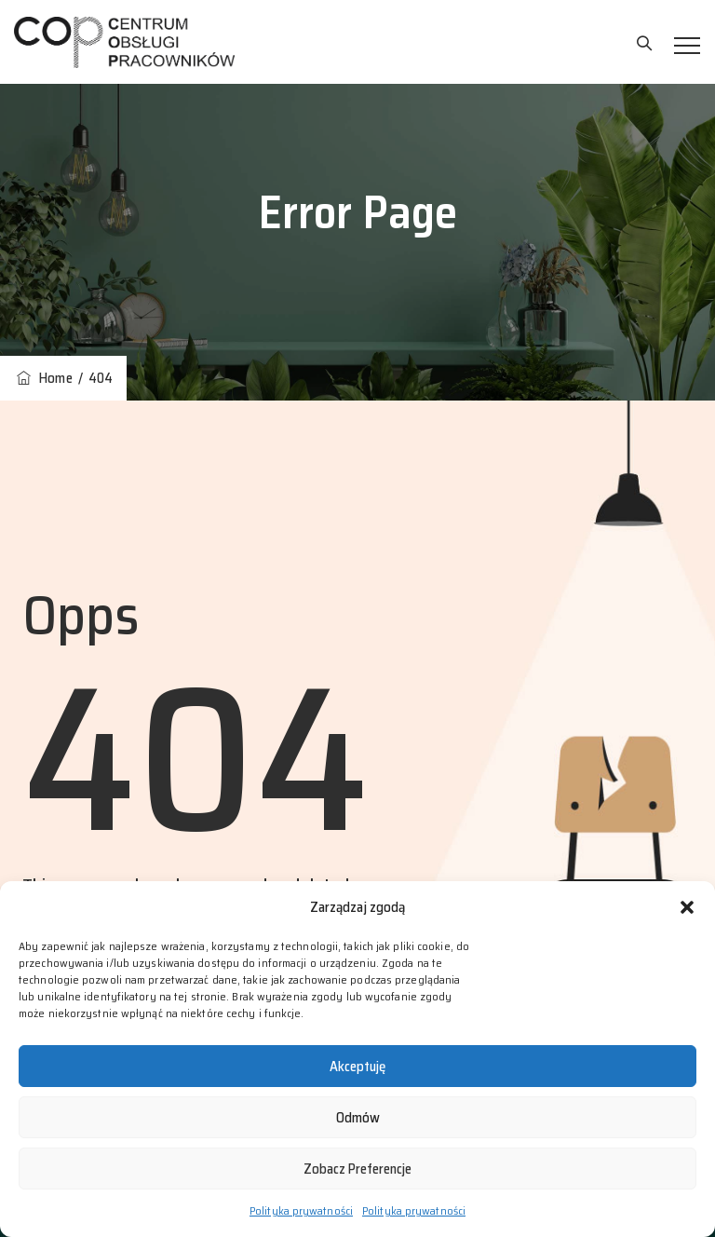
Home (43, 378)
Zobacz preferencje (357, 1169)
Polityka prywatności (301, 1210)
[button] (687, 907)
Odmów (358, 1118)
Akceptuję (357, 1066)
